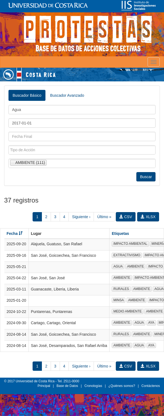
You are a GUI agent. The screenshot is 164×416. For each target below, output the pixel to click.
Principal (44, 386)
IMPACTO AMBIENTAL (130, 244)
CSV (125, 217)
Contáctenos (151, 386)
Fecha (14, 233)
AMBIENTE (135, 266)
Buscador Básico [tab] (27, 95)
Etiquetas (120, 233)
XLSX (148, 217)
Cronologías (93, 386)
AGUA (118, 266)
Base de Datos (67, 386)
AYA (151, 322)
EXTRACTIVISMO (126, 255)
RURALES (121, 289)
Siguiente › (81, 217)
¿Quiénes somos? (121, 386)
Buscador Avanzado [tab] (67, 95)
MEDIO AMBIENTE (127, 311)
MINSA (118, 300)
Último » (104, 217)
